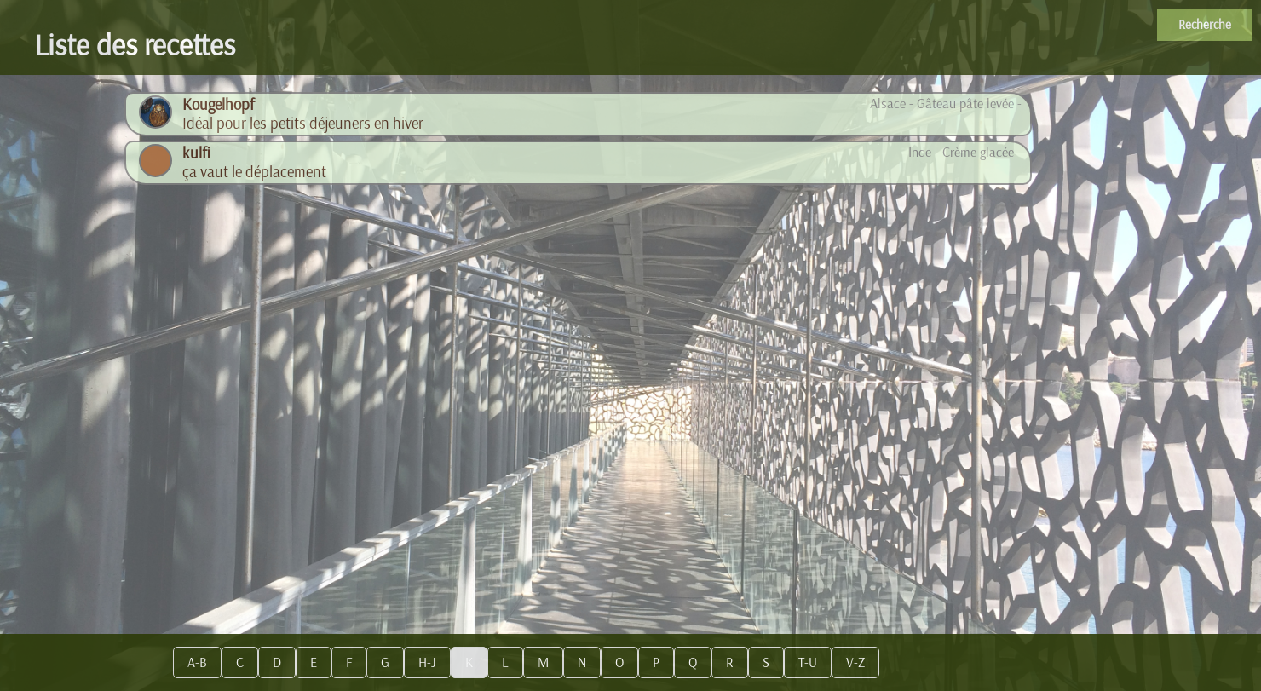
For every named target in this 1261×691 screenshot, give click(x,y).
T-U (807, 662)
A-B (197, 662)
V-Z (855, 662)
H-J (427, 662)
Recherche (1204, 24)
